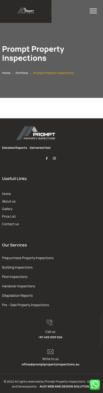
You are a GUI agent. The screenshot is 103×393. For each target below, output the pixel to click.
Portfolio (22, 73)
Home (6, 73)
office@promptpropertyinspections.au (50, 364)
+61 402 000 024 (50, 337)
